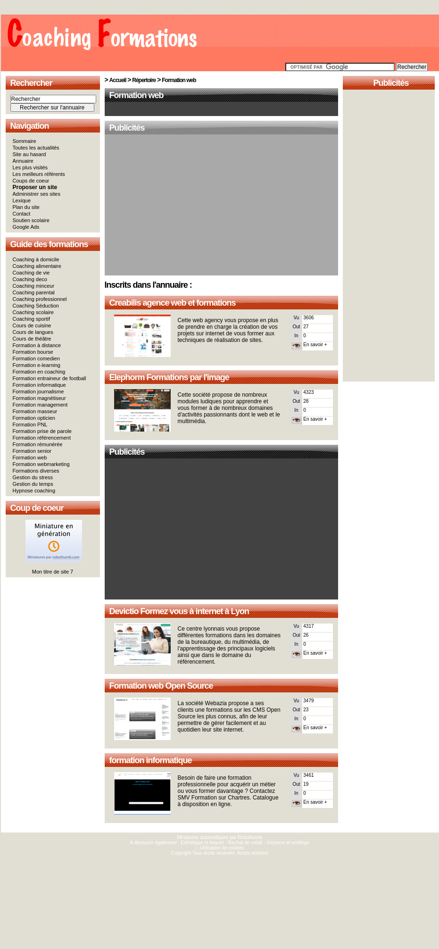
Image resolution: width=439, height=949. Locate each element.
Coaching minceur (34, 286)
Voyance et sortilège (288, 842)
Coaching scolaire (33, 312)
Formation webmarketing (41, 464)
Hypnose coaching (34, 490)
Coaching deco (30, 279)
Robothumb (250, 837)
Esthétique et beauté (202, 842)
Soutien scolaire (31, 220)
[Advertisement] (221, 206)
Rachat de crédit (245, 842)
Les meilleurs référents (39, 174)
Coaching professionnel (40, 299)
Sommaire (24, 141)
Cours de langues (33, 332)
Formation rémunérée (38, 444)
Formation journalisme (38, 391)
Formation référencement (42, 438)
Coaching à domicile (36, 259)
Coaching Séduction (36, 305)
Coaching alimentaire (37, 266)
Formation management (40, 405)
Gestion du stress (33, 477)
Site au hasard (29, 154)
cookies (236, 847)
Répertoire (144, 80)
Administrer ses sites (36, 194)
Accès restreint (252, 853)
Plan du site (26, 207)
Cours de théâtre (32, 338)
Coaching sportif (31, 319)
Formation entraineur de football (49, 378)
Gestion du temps (33, 484)
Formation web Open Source (161, 686)
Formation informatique (39, 385)
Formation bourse (33, 352)
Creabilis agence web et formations (172, 303)
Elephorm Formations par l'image (169, 377)
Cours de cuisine (32, 325)
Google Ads (26, 227)
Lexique (22, 200)
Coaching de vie (31, 272)
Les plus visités (30, 167)
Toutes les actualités (36, 147)
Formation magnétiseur (39, 398)
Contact (22, 213)
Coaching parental (34, 292)
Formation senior (32, 451)
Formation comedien (36, 358)
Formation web (30, 457)
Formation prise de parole (42, 431)
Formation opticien (34, 418)
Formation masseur (35, 411)
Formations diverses (36, 471)
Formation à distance (37, 345)
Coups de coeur (31, 180)
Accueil (117, 80)
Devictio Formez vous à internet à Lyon (179, 611)
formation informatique (150, 760)
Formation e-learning (37, 365)
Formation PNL (30, 424)
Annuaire (23, 161)
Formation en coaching (39, 372)
